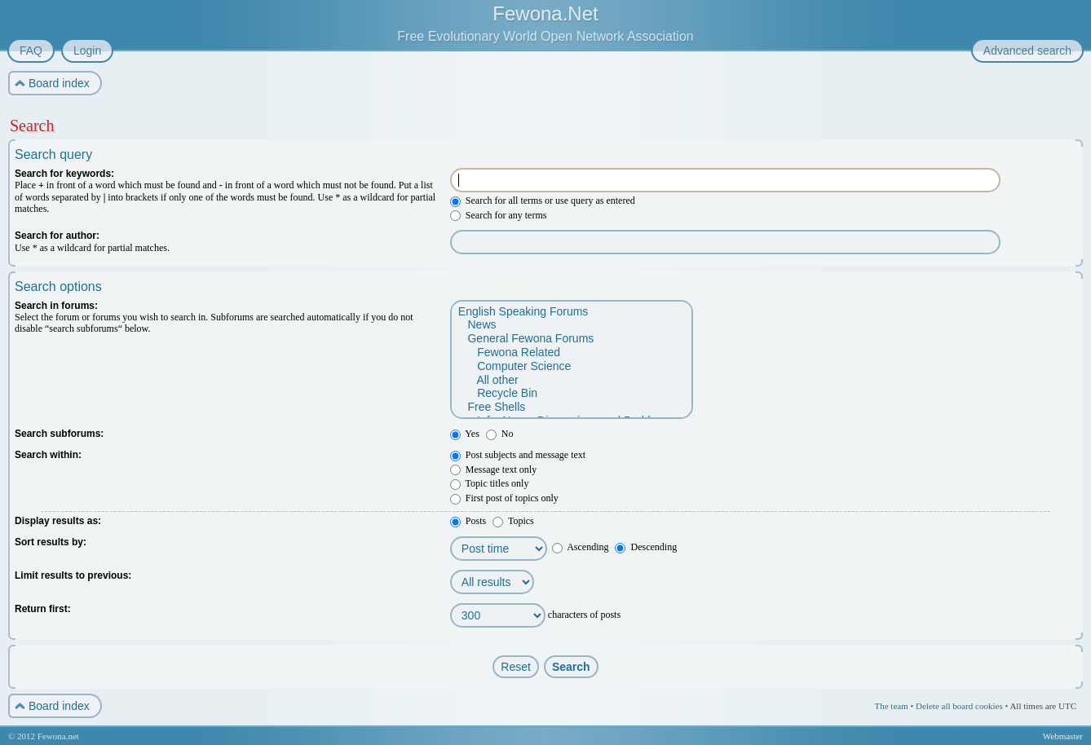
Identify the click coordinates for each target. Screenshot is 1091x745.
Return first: (43, 609)
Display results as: (58, 521)
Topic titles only (489, 483)
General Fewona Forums (570, 339)
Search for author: (57, 235)
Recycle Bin (570, 393)
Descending (646, 547)
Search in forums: (56, 305)
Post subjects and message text (517, 455)
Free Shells (570, 407)
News (570, 325)
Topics (513, 521)
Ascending (580, 547)
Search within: (48, 455)
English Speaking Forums (570, 312)
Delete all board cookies (959, 706)
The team (891, 706)
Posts (468, 521)
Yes (464, 433)
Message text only (493, 469)
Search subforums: (59, 433)
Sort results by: (50, 542)
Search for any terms (498, 215)
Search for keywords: (64, 173)
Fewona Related (570, 352)
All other (570, 380)
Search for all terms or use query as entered (542, 200)
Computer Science (570, 366)
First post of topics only (504, 498)
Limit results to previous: (73, 575)
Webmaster (1063, 736)
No (500, 433)
